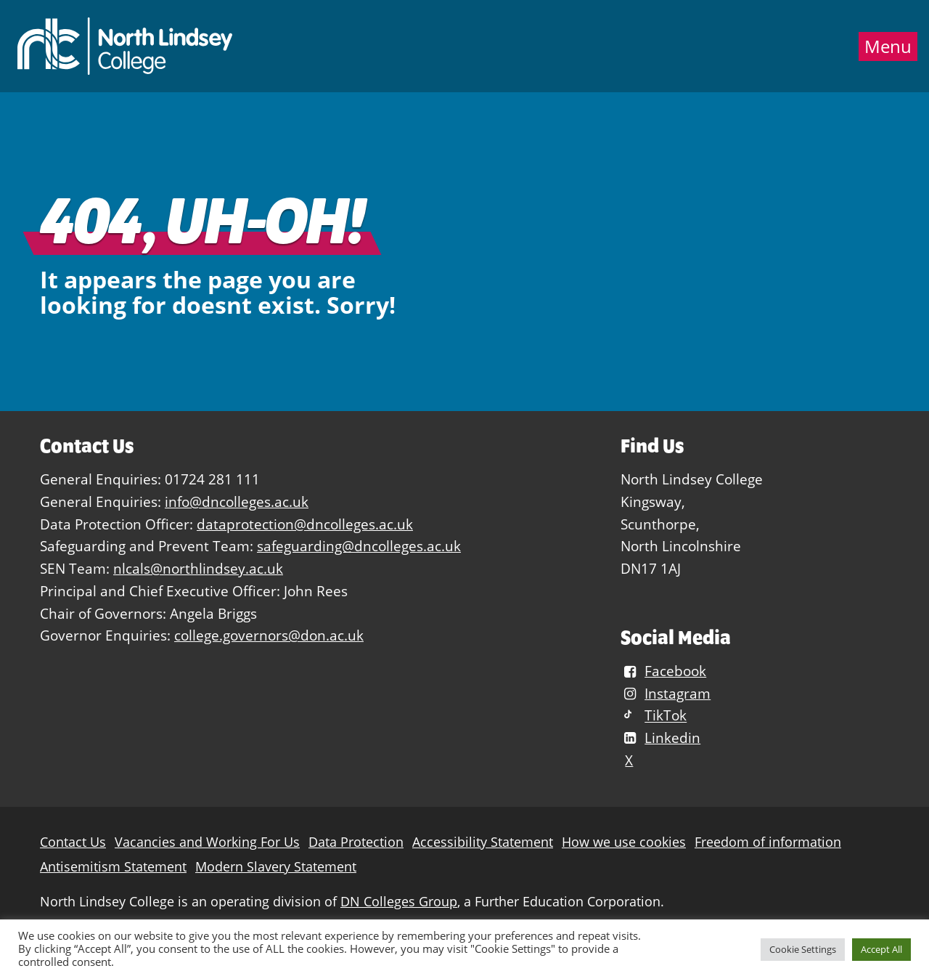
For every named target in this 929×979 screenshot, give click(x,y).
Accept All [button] (881, 949)
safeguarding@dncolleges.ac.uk (359, 546)
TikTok (654, 716)
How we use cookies (624, 842)
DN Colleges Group (398, 901)
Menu (888, 46)
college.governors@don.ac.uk (269, 635)
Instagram (666, 693)
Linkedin (660, 737)
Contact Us (73, 842)
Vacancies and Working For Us (207, 842)
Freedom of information (768, 842)
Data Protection (356, 842)
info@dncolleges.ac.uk (236, 501)
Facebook (663, 671)
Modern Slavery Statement (275, 866)
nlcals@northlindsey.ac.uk (198, 568)
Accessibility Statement (482, 842)
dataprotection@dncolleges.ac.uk (305, 524)
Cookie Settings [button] (802, 949)
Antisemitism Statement (113, 866)
